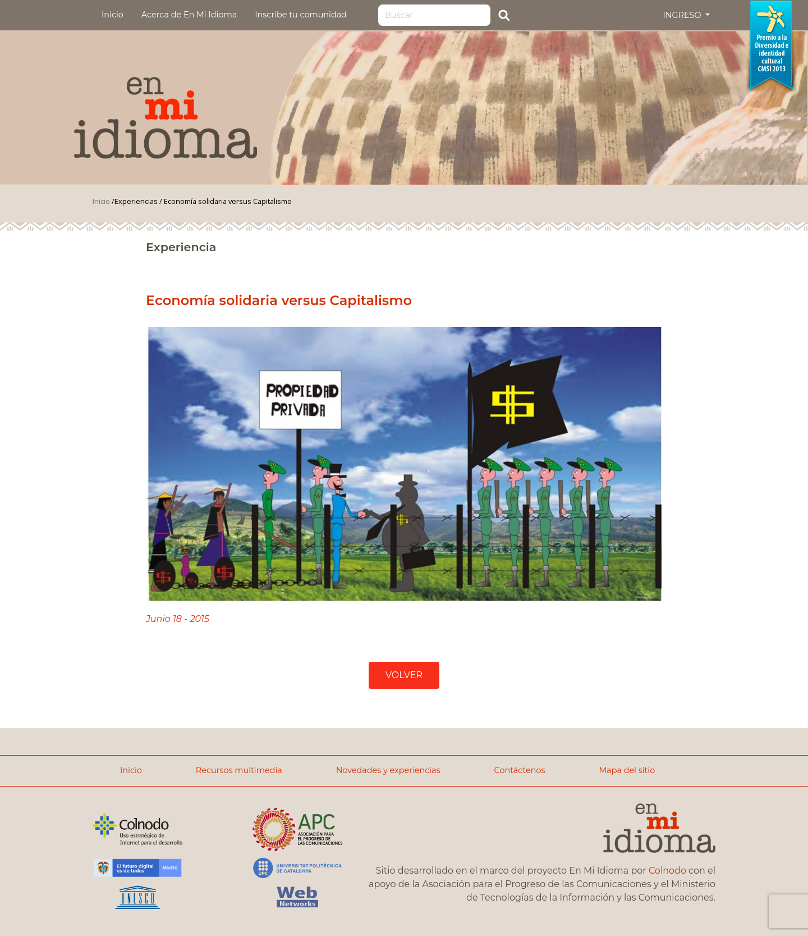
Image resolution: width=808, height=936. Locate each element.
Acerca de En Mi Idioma (189, 15)
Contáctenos (519, 770)
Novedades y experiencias (388, 770)
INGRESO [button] (683, 15)
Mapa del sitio (627, 770)
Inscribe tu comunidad (301, 15)
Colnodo (667, 870)
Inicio (112, 15)
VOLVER (404, 675)
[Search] (434, 15)
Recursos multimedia (239, 770)
